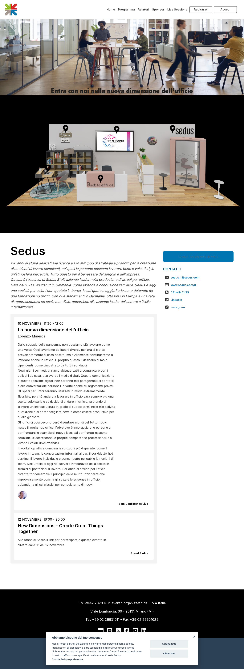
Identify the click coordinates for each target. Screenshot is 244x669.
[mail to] (109, 630)
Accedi (225, 9)
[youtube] (135, 630)
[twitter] (118, 630)
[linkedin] (144, 630)
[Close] (194, 636)
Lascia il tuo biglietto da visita (198, 256)
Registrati (201, 9)
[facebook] (127, 630)
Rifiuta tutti (169, 653)
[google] (100, 630)
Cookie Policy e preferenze (67, 659)
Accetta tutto (169, 643)
